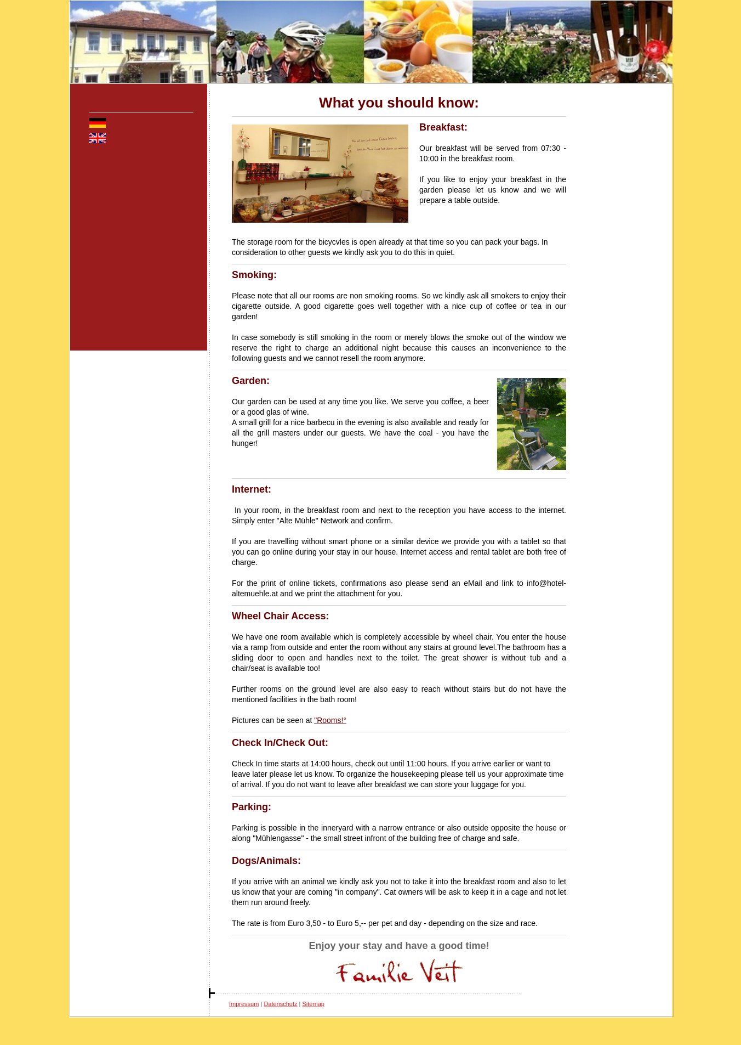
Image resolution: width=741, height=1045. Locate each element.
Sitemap (313, 1004)
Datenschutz (280, 1004)
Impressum (244, 1004)
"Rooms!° (330, 720)
